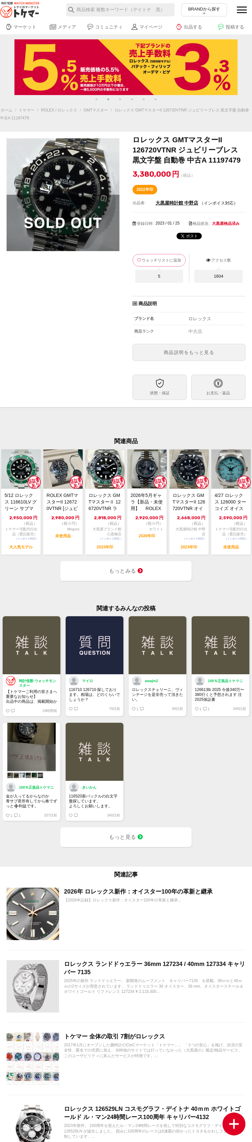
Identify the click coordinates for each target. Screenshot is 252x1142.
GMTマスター (96, 110)
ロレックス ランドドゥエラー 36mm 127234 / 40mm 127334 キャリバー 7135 (154, 968)
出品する (189, 27)
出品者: (139, 203)
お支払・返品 (218, 393)
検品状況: (201, 223)
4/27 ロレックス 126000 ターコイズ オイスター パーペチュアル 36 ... (230, 502)
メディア (63, 27)
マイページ (146, 27)
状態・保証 (160, 393)
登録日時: (145, 223)
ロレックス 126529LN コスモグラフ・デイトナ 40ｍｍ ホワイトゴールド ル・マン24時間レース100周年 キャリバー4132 (152, 1113)
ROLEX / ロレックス (59, 110)
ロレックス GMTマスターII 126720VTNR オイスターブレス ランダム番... (189, 502)
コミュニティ (105, 27)
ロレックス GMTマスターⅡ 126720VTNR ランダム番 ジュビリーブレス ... (105, 502)
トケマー (26, 110)
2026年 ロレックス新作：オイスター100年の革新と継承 (138, 891)
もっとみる (126, 571)
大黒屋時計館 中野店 (177, 203)
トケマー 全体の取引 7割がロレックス (114, 1036)
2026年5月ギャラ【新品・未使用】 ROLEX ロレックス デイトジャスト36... (147, 502)
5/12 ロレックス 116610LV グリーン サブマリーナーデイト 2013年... (21, 502)
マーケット (20, 27)
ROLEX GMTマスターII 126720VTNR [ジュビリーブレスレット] (63, 502)
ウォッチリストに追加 (161, 260)
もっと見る (126, 837)
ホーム (6, 110)
